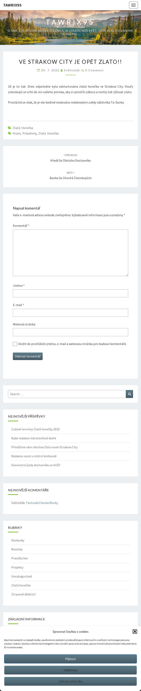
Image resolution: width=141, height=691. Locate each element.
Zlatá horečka (23, 128)
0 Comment (94, 70)
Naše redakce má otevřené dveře (33, 438)
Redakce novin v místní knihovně (34, 456)
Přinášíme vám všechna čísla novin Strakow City (44, 447)
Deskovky (17, 540)
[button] (135, 631)
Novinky (16, 549)
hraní (16, 133)
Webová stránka (24, 324)
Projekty (17, 567)
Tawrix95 (12, 5)
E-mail (18, 305)
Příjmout (70, 659)
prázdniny (29, 133)
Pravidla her (19, 558)
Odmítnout (71, 670)
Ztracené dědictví (23, 594)
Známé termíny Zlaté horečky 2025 (35, 429)
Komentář (21, 226)
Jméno (19, 285)
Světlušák (72, 70)
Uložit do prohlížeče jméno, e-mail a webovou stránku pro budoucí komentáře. (72, 344)
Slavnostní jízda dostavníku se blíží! (35, 465)
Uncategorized (21, 576)
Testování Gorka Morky (42, 503)
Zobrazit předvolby (71, 681)
